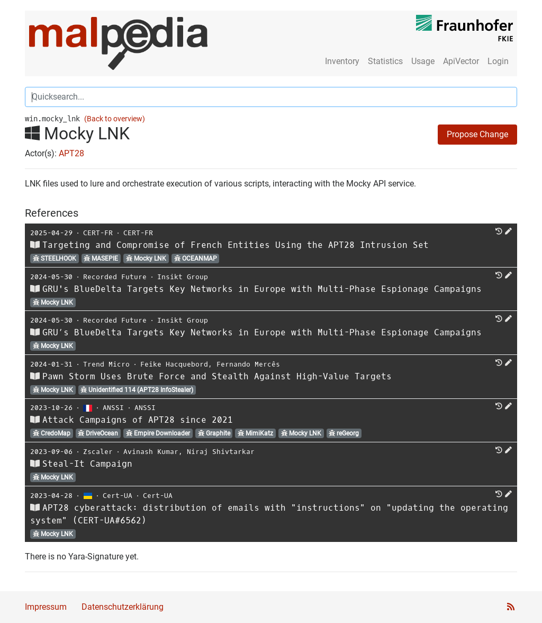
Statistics (385, 61)
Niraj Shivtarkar (221, 451)
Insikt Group (182, 276)
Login (498, 61)
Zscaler (98, 451)
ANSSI (113, 407)
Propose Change (477, 134)
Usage (423, 61)
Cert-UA (117, 495)
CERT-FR (98, 232)
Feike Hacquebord (174, 364)
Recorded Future (115, 276)
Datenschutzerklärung (123, 607)
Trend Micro (106, 364)
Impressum (46, 607)
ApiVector (461, 61)
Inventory (342, 61)
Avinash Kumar (150, 451)
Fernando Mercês (248, 364)
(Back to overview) (114, 118)
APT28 (71, 153)
